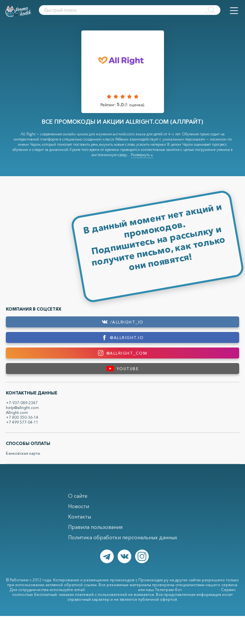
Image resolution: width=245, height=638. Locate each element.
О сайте (78, 496)
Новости (78, 506)
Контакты (79, 516)
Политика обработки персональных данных (122, 537)
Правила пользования (95, 527)
